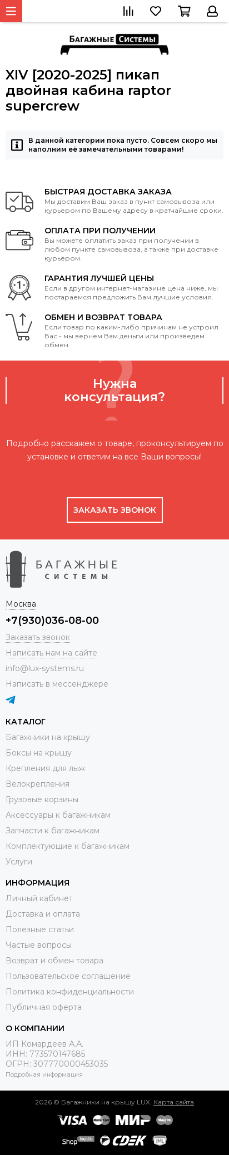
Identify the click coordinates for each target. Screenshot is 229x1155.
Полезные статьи (40, 929)
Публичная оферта (44, 1007)
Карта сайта (173, 1102)
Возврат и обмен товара (54, 961)
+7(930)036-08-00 (52, 620)
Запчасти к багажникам (52, 831)
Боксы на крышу (39, 753)
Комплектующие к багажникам (68, 846)
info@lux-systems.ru (45, 668)
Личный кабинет (39, 898)
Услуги (19, 862)
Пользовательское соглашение (68, 976)
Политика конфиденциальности (70, 992)
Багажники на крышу (48, 737)
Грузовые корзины (42, 799)
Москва (21, 604)
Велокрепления (37, 784)
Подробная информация (44, 1074)
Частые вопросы (39, 945)
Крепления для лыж (45, 768)
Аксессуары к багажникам (58, 815)
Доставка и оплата (43, 914)
